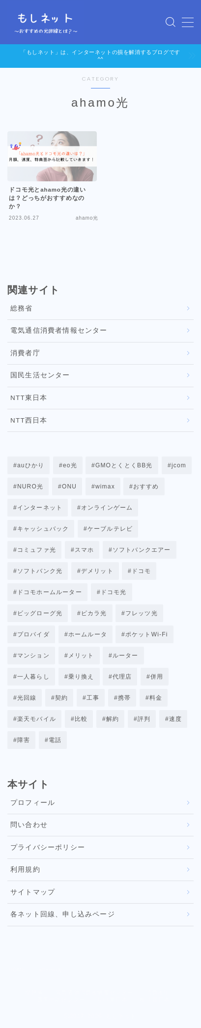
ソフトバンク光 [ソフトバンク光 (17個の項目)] (39, 571)
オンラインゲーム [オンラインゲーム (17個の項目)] (107, 507)
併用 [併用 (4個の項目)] (156, 676)
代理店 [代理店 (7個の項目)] (122, 676)
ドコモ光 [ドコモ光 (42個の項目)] (113, 592)
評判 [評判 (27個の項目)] (143, 718)
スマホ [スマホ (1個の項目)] (84, 549)
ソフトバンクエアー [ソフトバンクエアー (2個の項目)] (142, 549)
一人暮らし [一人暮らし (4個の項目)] (33, 676)
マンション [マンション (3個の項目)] (33, 655)
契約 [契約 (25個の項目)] (61, 697)
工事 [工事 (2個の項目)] (92, 697)
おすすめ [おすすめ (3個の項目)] (146, 486)
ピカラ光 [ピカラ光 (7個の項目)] (94, 613)
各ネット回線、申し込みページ (62, 914)
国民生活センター (40, 375)
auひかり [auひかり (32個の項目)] (30, 465)
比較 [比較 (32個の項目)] (81, 718)
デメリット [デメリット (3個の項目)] (97, 571)
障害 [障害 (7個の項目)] (23, 740)
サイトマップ (32, 892)
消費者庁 (25, 353)
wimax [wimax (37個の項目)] (105, 486)
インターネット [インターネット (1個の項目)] (39, 507)
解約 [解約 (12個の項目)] (112, 718)
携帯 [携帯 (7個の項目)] (124, 697)
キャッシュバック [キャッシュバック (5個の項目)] (43, 528)
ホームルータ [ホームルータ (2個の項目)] (87, 634)
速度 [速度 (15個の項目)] (175, 718)
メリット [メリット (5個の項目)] (81, 655)
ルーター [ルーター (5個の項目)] (126, 655)
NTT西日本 (28, 420)
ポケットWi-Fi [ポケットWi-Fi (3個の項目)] (146, 634)
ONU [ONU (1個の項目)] (69, 486)
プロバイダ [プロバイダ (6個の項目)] (33, 634)
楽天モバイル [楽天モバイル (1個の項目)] (36, 718)
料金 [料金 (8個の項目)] (155, 697)
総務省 (21, 308)
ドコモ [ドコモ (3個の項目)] (141, 571)
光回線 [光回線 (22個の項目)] (27, 697)
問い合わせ (29, 824)
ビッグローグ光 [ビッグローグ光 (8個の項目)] (39, 613)
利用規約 (25, 869)
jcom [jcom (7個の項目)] (178, 465)
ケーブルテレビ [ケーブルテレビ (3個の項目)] (110, 528)
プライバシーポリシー (47, 847)
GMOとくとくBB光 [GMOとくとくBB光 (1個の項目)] (124, 465)
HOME (17, 969)
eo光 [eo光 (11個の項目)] (70, 465)
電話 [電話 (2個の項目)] (55, 740)
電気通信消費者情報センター (59, 330)
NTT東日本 (28, 397)
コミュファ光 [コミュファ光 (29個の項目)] (36, 549)
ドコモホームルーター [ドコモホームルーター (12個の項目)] (49, 592)
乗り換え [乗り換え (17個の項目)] (81, 676)
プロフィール (32, 802)
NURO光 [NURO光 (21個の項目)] (30, 486)
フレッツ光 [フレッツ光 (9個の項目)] (141, 613)
